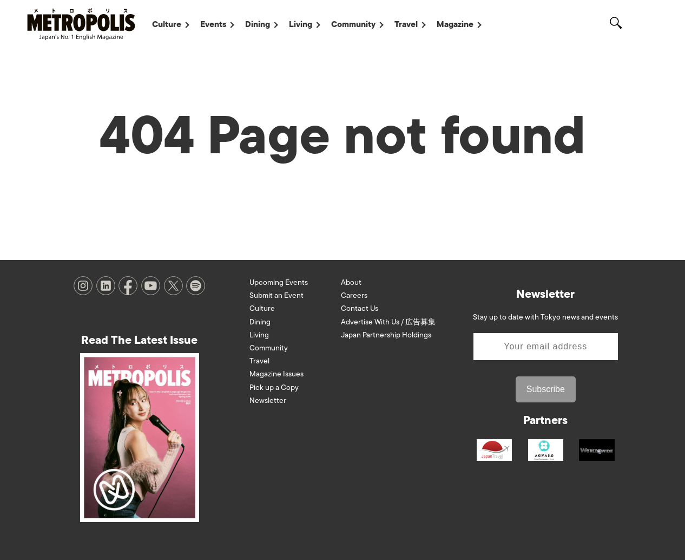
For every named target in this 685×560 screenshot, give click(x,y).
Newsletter (267, 400)
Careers (354, 295)
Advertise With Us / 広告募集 (388, 322)
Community (353, 24)
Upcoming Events (278, 282)
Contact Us (359, 308)
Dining (257, 24)
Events (213, 24)
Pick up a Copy (274, 387)
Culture (166, 24)
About (351, 282)
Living (300, 24)
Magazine (455, 24)
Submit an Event (276, 295)
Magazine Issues (276, 374)
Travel (406, 24)
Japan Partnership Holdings (386, 335)
